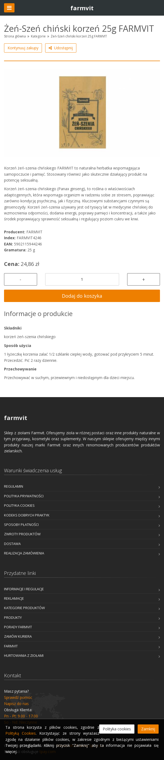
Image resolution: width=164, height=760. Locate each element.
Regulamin (13, 486)
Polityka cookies (19, 505)
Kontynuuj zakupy (23, 47)
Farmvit (11, 646)
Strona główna (15, 36)
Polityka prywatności (24, 496)
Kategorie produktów (24, 607)
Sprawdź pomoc (18, 697)
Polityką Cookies (20, 733)
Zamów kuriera (18, 636)
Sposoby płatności (21, 524)
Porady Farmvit (18, 626)
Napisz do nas (16, 703)
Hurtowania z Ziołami (24, 655)
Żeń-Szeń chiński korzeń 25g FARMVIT (79, 36)
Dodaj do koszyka (82, 296)
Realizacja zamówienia (24, 553)
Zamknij (148, 728)
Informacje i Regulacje (24, 589)
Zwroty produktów (22, 534)
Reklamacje (14, 598)
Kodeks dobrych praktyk (26, 515)
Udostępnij (61, 48)
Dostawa (12, 543)
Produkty (13, 617)
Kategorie (38, 36)
